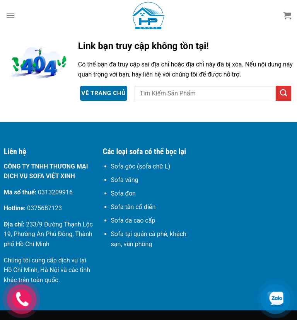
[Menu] (10, 15)
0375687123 (44, 208)
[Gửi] (283, 93)
